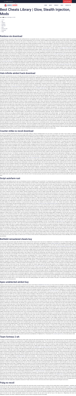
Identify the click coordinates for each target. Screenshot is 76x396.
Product (56, 5)
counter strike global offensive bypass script (66, 246)
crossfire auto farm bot (7, 61)
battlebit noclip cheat (41, 87)
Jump (2, 27)
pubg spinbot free (60, 221)
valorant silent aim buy (47, 49)
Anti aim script (4, 28)
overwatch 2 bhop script (40, 265)
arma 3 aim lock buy (54, 290)
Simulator (3, 24)
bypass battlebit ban (56, 243)
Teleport (3, 22)
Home (45, 5)
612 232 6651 (68, 1)
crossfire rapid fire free (58, 333)
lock (1, 17)
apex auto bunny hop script (66, 64)
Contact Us (68, 5)
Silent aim (3, 25)
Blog (62, 5)
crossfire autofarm (15, 86)
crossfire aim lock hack (39, 370)
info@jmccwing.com (9, 1)
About (50, 5)
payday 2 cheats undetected (66, 47)
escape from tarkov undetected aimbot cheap (48, 203)
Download (3, 30)
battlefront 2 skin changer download (42, 347)
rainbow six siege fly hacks (34, 157)
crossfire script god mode (59, 53)
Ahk (2, 21)
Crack (2, 31)
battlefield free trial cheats (43, 284)
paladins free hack (21, 355)
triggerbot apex (59, 373)
